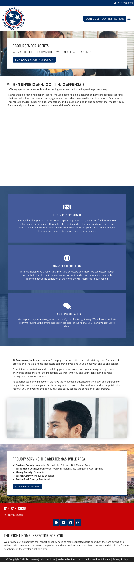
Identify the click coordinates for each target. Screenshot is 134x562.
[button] (128, 18)
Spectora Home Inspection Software (90, 559)
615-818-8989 (15, 508)
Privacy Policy (120, 559)
